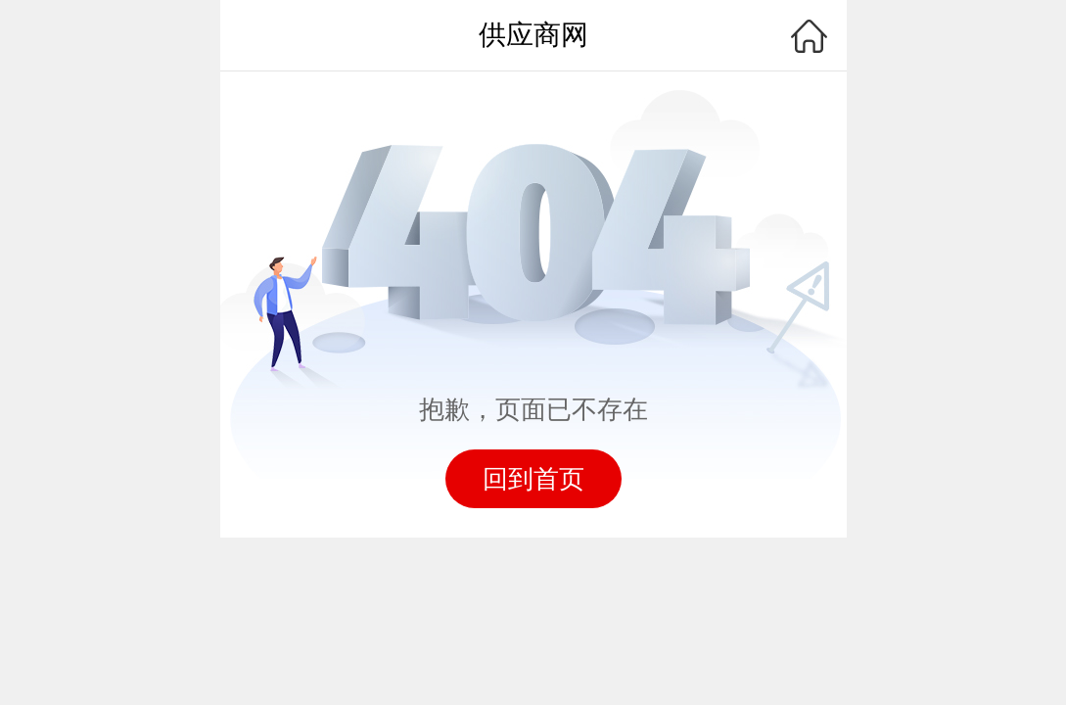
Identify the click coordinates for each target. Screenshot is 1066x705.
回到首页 (533, 479)
